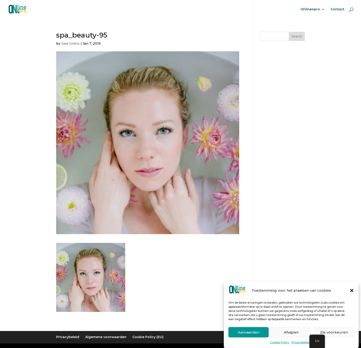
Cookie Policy (279, 346)
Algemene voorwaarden (105, 337)
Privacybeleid (300, 346)
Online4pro (310, 9)
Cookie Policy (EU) (147, 337)
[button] (351, 294)
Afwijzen (291, 336)
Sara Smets (70, 43)
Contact (337, 9)
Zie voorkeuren (334, 336)
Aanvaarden (248, 336)
